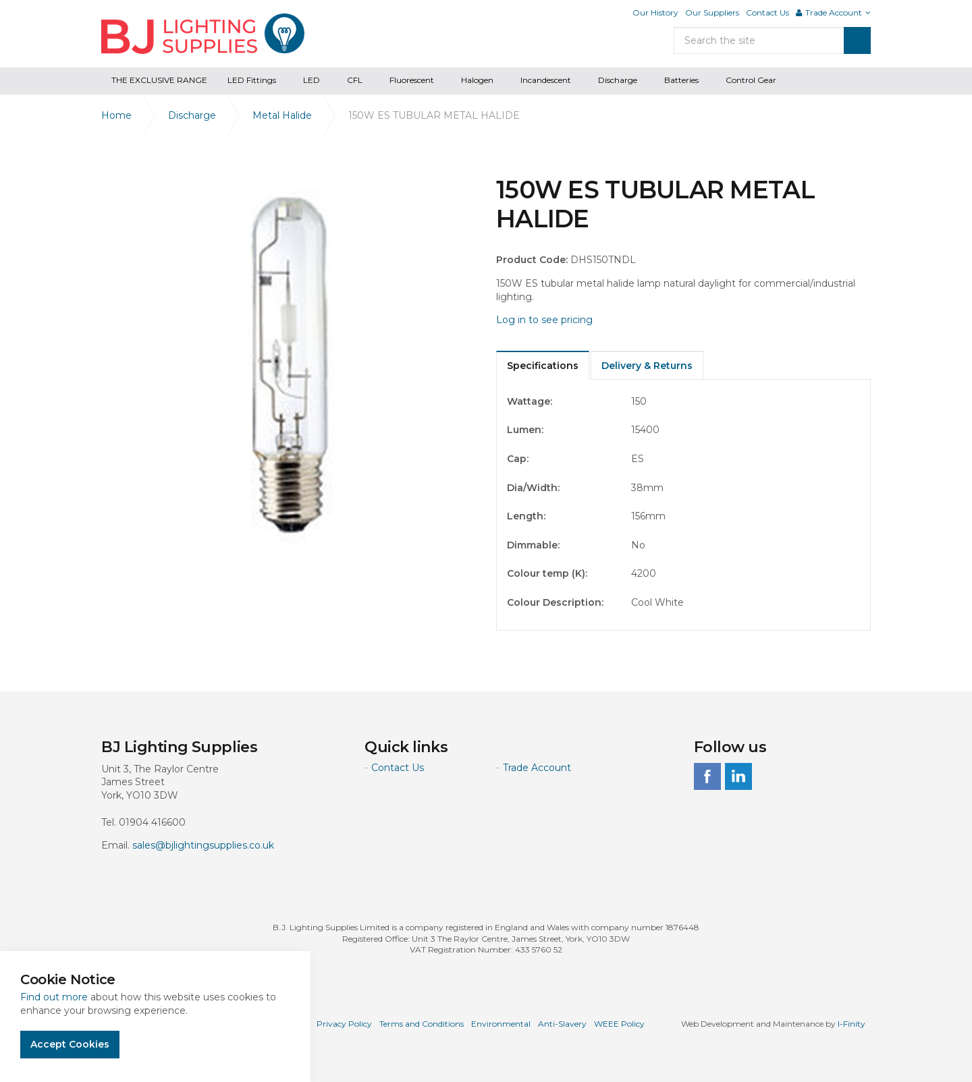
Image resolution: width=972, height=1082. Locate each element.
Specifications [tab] (542, 366)
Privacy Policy (344, 1024)
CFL (354, 80)
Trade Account (537, 767)
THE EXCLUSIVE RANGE (159, 80)
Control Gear (751, 80)
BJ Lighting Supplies (202, 33)
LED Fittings (251, 80)
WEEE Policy (619, 1024)
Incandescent (545, 80)
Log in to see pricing (544, 320)
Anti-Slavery (562, 1024)
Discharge (617, 80)
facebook (707, 776)
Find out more (54, 997)
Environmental (501, 1024)
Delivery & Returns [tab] (647, 366)
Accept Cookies (69, 1044)
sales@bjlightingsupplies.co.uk (203, 845)
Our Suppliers (712, 12)
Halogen (477, 80)
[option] (288, 362)
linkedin (738, 776)
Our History (655, 12)
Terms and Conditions (421, 1024)
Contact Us (767, 12)
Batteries (681, 80)
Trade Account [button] (833, 12)
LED (311, 80)
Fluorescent (411, 80)
